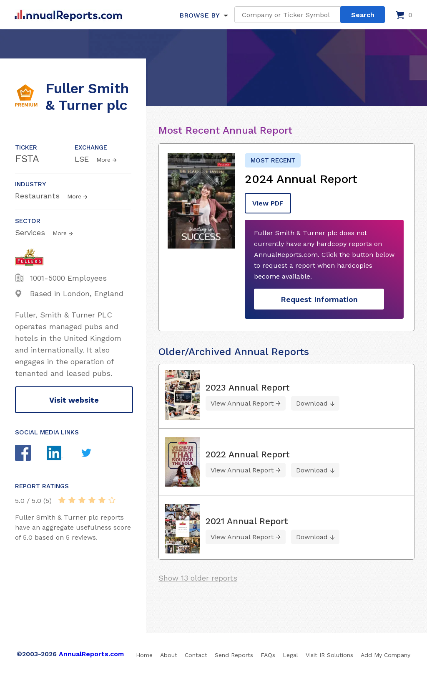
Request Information (319, 299)
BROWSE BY (199, 15)
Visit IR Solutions (329, 655)
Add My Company (385, 655)
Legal (290, 655)
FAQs (268, 655)
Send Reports (234, 655)
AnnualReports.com (91, 654)
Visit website (74, 400)
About (168, 655)
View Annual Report (242, 403)
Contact (196, 655)
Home (144, 655)
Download (312, 403)
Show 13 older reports (197, 577)
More (103, 159)
